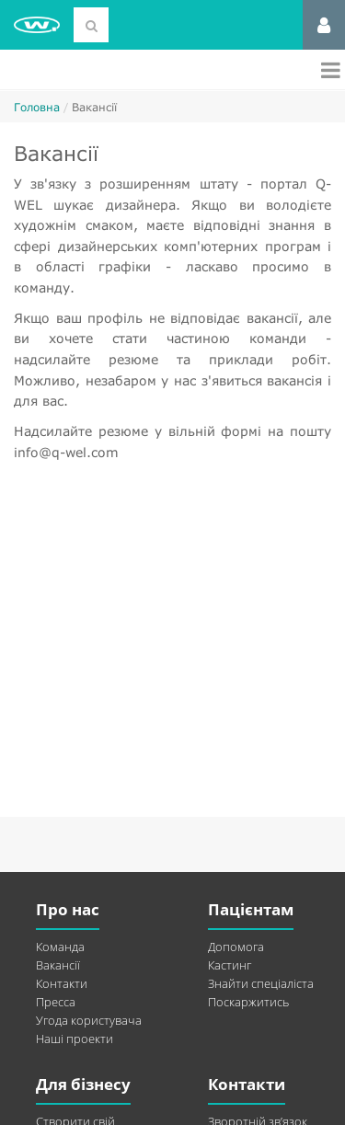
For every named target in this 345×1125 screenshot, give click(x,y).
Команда (60, 946)
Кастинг (229, 965)
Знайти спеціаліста (261, 983)
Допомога (236, 946)
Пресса (55, 1001)
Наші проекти (74, 1038)
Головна (37, 107)
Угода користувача (89, 1020)
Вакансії (58, 965)
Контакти (61, 983)
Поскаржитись (248, 1001)
